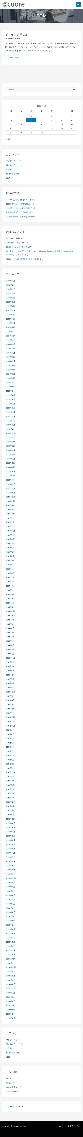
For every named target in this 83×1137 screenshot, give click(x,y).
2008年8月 (10, 887)
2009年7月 (10, 840)
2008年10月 (11, 878)
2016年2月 (10, 560)
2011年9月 (10, 730)
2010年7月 (10, 789)
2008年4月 (10, 904)
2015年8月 (10, 573)
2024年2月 (10, 378)
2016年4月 (10, 552)
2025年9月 (10, 298)
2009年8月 (10, 836)
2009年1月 (10, 865)
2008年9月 (10, 882)
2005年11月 (10, 1014)
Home (60, 1126)
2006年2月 (10, 1001)
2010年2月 (10, 810)
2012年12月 (10, 692)
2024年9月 (10, 348)
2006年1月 (10, 1005)
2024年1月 (10, 382)
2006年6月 (10, 984)
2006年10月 (11, 967)
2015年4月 (10, 590)
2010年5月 (10, 798)
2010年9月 (10, 781)
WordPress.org (12, 1091)
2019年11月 (10, 501)
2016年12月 (10, 526)
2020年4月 (10, 492)
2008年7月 (10, 891)
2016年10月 (10, 535)
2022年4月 (10, 467)
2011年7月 (10, 738)
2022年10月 (11, 442)
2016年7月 (10, 543)
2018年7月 (10, 509)
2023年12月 (11, 387)
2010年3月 (10, 806)
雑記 (8, 178)
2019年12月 (10, 497)
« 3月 (8, 139)
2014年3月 (10, 645)
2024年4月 (10, 370)
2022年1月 (10, 480)
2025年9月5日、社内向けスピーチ (20, 217)
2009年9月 (10, 832)
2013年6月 (10, 671)
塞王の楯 (10, 238)
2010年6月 (10, 793)
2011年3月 (10, 755)
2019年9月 (10, 505)
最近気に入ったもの (14, 165)
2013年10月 (10, 662)
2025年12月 (11, 289)
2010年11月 (10, 772)
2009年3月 (10, 857)
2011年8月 (10, 734)
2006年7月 (10, 980)
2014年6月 (10, 632)
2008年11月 (10, 874)
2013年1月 (10, 687)
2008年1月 (10, 916)
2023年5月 (10, 412)
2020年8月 (10, 484)
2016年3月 (10, 556)
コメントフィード (13, 1087)
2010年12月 (10, 768)
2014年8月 (10, 624)
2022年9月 (10, 446)
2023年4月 (10, 416)
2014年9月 (10, 620)
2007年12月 (11, 921)
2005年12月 (11, 1010)
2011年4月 (10, 751)
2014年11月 (10, 611)
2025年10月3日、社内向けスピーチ (21, 212)
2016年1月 (10, 565)
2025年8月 (10, 302)
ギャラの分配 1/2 (16, 34)
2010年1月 (10, 815)
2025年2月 (10, 327)
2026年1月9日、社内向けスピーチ (20, 204)
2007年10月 (11, 929)
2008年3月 (10, 908)
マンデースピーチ (12, 38)
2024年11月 (10, 340)
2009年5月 (10, 848)
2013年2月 (10, 683)
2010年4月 (10, 802)
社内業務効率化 (12, 174)
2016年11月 (10, 531)
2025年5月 (10, 315)
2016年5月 (10, 548)
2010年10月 (10, 776)
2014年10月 (10, 615)
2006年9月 (10, 971)
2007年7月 (10, 942)
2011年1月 (10, 764)
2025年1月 (10, 332)
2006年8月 (10, 976)
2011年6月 (10, 743)
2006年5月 (10, 988)
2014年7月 (10, 628)
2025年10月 (11, 293)
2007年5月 (10, 950)
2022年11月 (10, 437)
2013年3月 (10, 679)
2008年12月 (11, 870)
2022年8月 (10, 450)
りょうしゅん (22, 247)
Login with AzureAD (14, 1106)
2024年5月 (10, 365)
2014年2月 (10, 649)
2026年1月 (10, 285)
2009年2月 (10, 861)
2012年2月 (10, 709)
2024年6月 (10, 361)
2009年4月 (10, 853)
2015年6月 (10, 581)
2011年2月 (10, 760)
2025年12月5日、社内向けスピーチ (20, 208)
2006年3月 (10, 997)
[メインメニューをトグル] (78, 4)
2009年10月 (11, 827)
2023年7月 (10, 404)
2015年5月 (10, 586)
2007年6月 (10, 946)
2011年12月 (10, 717)
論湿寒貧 (10, 247)
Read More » (14, 57)
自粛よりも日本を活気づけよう (19, 259)
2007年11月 (10, 925)
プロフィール (73, 1126)
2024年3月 (10, 374)
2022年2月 (10, 476)
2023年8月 (10, 399)
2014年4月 (10, 641)
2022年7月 (10, 454)
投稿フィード (11, 1083)
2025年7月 (10, 306)
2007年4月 (10, 954)
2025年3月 (10, 323)
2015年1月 (10, 603)
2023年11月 (10, 391)
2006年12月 (11, 959)
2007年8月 (10, 937)
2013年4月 (10, 675)
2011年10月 (10, 726)
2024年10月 (11, 344)
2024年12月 (11, 336)
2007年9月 (10, 933)
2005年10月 (11, 1018)
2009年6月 (10, 844)
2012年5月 (10, 696)
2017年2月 (10, 518)
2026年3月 (10, 281)
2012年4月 (10, 700)
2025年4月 (10, 319)
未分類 (9, 169)
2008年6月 (10, 895)
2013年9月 (10, 666)
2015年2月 (10, 598)
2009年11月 (10, 823)
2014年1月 (10, 654)
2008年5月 (10, 899)
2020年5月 (10, 488)
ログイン (10, 1078)
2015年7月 (10, 577)
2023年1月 (10, 429)
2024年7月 (10, 357)
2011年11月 (10, 721)
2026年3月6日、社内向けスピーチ (20, 200)
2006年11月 (10, 963)
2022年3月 (10, 471)
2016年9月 (10, 539)
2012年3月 (10, 704)
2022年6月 (10, 459)
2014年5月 (10, 637)
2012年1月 (10, 713)
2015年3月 (10, 594)
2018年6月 (10, 514)
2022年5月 (10, 463)
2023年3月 (10, 420)
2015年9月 (10, 569)
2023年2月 (10, 425)
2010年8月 (10, 785)
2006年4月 (10, 993)
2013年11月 (10, 658)
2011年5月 (10, 747)
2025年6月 (10, 310)
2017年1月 (10, 522)
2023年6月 (10, 408)
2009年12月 (11, 819)
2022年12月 (11, 433)
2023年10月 (11, 395)
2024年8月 (10, 353)
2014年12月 (10, 607)
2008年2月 (10, 912)
